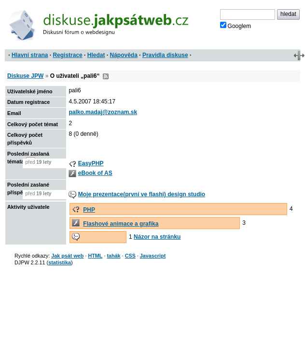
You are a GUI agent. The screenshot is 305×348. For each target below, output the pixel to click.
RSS (106, 76)
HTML (95, 256)
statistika (59, 262)
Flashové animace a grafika (120, 223)
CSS (130, 256)
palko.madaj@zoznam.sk (103, 112)
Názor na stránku (157, 236)
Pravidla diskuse (165, 55)
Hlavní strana (30, 55)
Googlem (235, 25)
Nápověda (124, 55)
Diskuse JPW (25, 75)
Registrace (67, 55)
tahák (113, 256)
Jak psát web (67, 256)
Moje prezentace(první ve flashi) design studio (141, 194)
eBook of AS (95, 173)
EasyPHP (91, 163)
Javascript (153, 256)
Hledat (96, 55)
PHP (89, 209)
